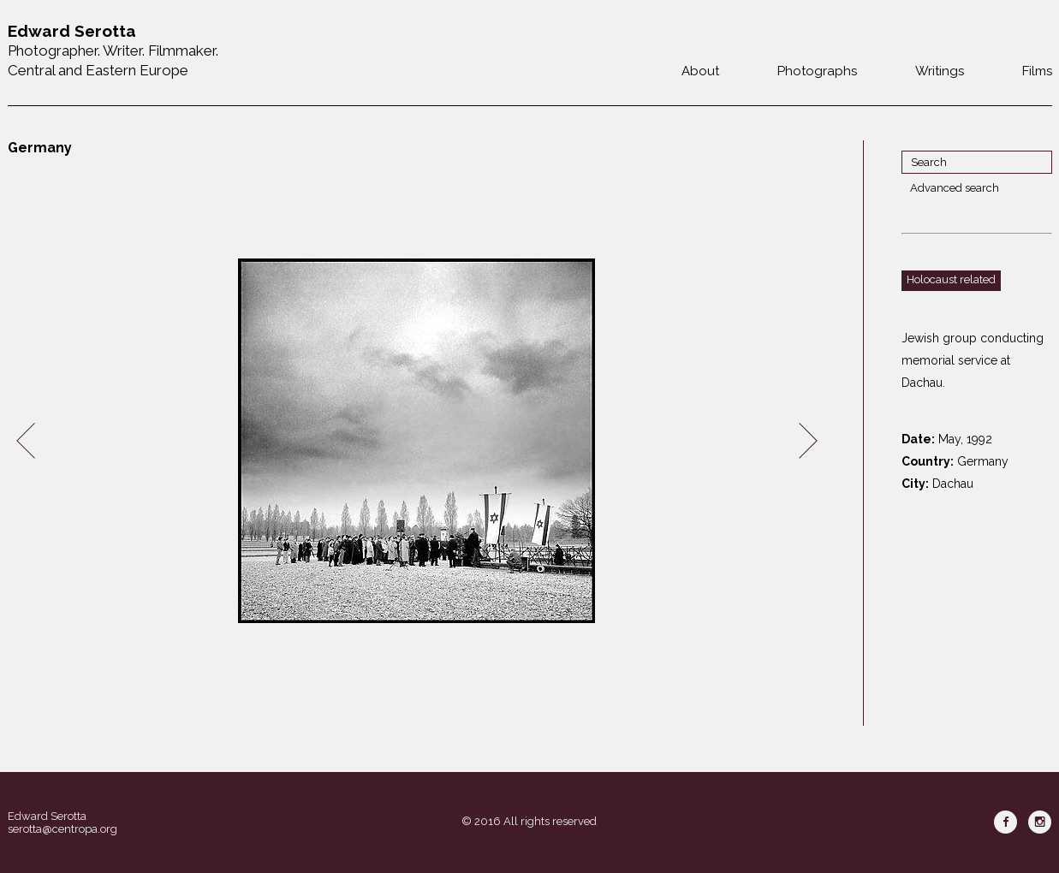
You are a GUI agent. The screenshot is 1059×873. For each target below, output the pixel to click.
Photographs (817, 71)
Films (1037, 71)
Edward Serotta (47, 816)
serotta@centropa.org (62, 829)
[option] (417, 441)
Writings (939, 71)
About (700, 71)
